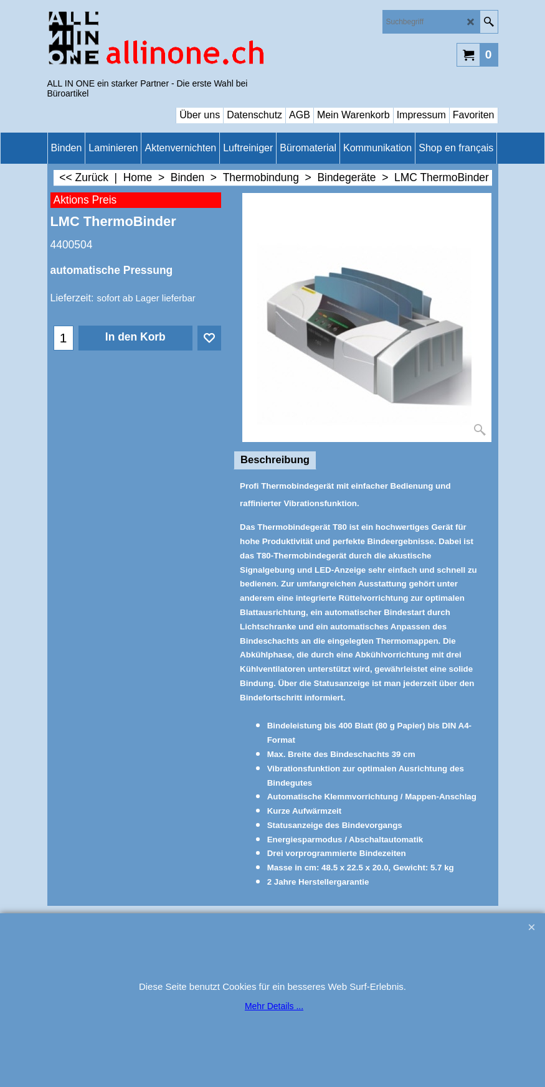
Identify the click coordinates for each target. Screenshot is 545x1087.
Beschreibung (275, 460)
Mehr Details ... (274, 1006)
